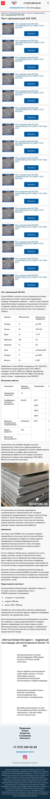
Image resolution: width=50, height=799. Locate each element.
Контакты (25, 738)
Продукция (25, 728)
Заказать (31, 33)
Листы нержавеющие (35, 13)
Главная (4, 13)
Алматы (38, 8)
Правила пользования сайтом (25, 763)
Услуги (25, 731)
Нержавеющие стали (17, 13)
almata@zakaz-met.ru (17, 8)
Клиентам (25, 733)
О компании (25, 736)
